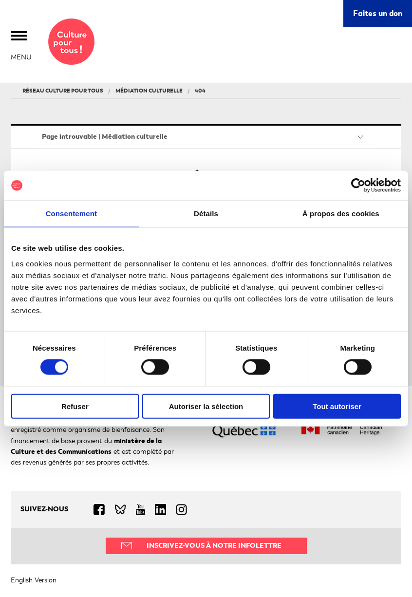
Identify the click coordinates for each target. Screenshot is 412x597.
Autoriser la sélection (206, 406)
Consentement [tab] (71, 213)
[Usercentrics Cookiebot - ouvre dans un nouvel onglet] (358, 185)
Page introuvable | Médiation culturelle (105, 136)
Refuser (75, 406)
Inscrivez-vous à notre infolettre (214, 545)
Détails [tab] (206, 213)
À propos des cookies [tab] (340, 213)
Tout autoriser (337, 406)
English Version (33, 580)
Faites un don (377, 13)
